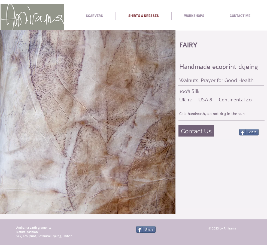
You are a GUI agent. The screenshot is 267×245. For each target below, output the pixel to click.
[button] (87, 122)
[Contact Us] (196, 131)
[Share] (249, 132)
